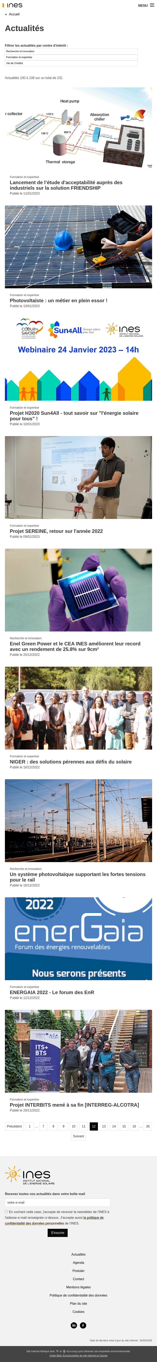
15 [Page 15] (124, 1126)
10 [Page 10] (73, 1126)
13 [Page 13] (104, 1126)
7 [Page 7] (43, 1126)
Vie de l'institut (14, 63)
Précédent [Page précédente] (14, 1126)
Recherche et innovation (20, 51)
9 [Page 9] (63, 1126)
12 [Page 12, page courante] (94, 1126)
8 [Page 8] (53, 1126)
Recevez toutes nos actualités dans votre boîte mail (45, 1194)
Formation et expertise (19, 57)
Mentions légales (78, 1287)
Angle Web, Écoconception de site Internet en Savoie (78, 1355)
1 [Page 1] (30, 1126)
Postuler (79, 1271)
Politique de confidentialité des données (78, 1295)
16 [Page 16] (134, 1126)
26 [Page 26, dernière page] (148, 1126)
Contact (78, 1279)
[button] (151, 5)
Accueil (14, 14)
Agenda (78, 1262)
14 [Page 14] (114, 1126)
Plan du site (78, 1303)
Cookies (78, 1312)
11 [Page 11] (84, 1126)
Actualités (78, 1254)
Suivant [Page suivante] (78, 1136)
